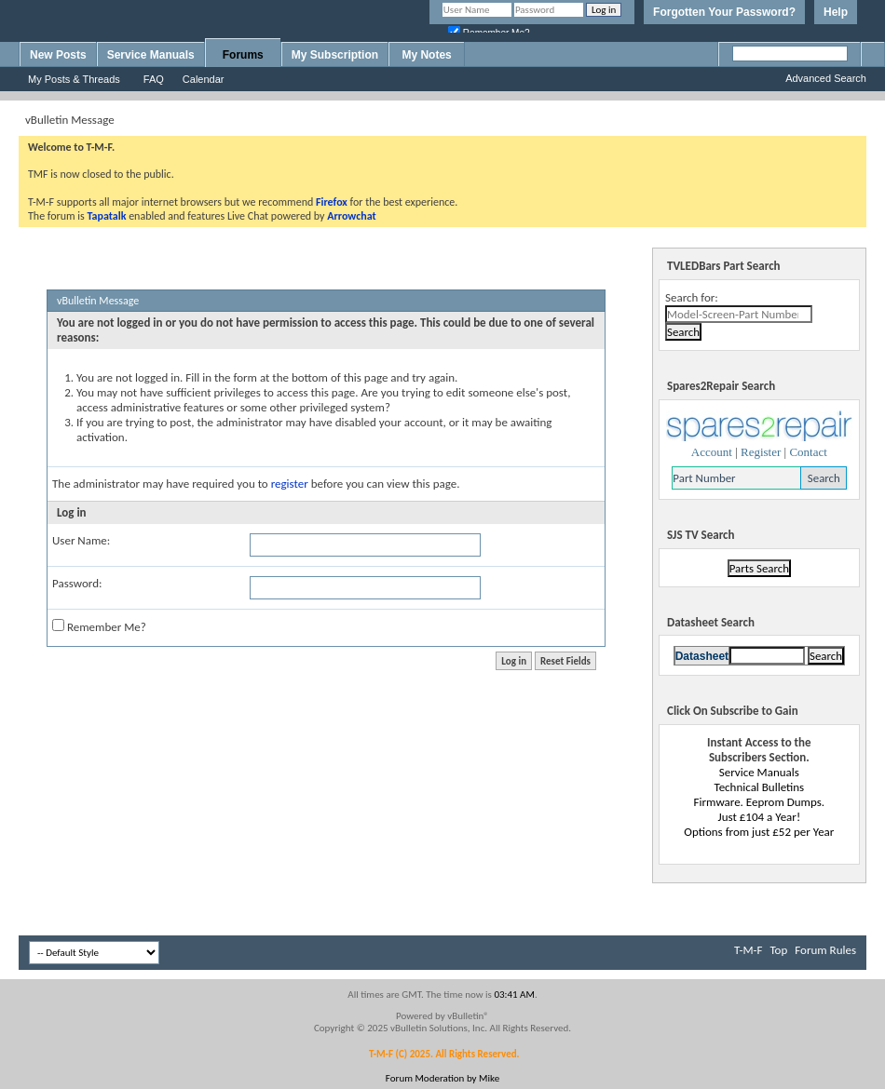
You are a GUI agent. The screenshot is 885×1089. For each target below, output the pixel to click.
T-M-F (748, 950)
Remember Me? (99, 626)
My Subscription (335, 54)
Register (761, 452)
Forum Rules (825, 950)
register (289, 484)
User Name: (81, 540)
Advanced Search (825, 78)
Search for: (691, 297)
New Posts (58, 54)
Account (711, 452)
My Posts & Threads (74, 79)
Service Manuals (151, 54)
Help (836, 12)
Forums (243, 54)
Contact (807, 452)
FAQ (153, 79)
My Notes (426, 54)
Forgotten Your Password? (724, 12)
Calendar (204, 79)
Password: (77, 583)
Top (778, 950)
